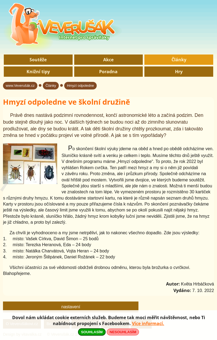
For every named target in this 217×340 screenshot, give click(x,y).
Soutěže (38, 60)
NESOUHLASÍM (123, 332)
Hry (179, 72)
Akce (108, 60)
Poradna (108, 72)
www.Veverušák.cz (20, 86)
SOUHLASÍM (92, 332)
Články (178, 60)
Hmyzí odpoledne (80, 86)
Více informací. (148, 323)
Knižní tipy (38, 72)
